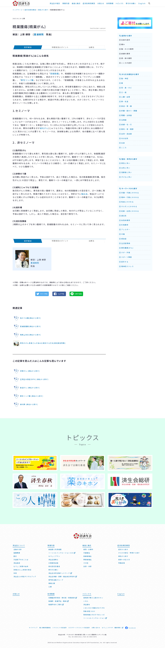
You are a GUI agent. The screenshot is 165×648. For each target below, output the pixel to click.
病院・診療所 (88, 549)
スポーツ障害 (125, 257)
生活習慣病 (124, 243)
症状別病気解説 (89, 3)
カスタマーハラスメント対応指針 (79, 627)
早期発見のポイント (60, 47)
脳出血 (84, 193)
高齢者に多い (125, 172)
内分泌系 (123, 138)
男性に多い (124, 163)
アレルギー (124, 229)
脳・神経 (123, 78)
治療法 (91, 47)
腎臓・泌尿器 (125, 115)
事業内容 (65, 3)
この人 (85, 601)
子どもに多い (125, 177)
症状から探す (125, 36)
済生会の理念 (55, 3)
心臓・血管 (124, 97)
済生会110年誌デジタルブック (25, 576)
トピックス (119, 3)
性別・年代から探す (128, 159)
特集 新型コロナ (89, 611)
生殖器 (123, 120)
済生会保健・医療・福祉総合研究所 (62, 576)
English (142, 3)
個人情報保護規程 (45, 627)
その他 (85, 563)
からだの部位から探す (129, 74)
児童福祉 (86, 553)
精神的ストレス (126, 266)
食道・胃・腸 (125, 106)
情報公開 (51, 583)
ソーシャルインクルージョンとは (62, 553)
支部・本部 (87, 566)
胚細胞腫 (54, 73)
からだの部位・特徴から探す (129, 553)
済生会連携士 (53, 560)
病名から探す (123, 556)
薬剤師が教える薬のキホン (93, 598)
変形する (123, 262)
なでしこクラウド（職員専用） (112, 627)
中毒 (122, 234)
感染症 (123, 239)
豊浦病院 (39, 34)
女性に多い (124, 168)
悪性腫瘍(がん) (126, 248)
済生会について (19, 545)
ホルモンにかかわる (128, 206)
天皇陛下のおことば (21, 560)
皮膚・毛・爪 (125, 124)
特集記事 (121, 563)
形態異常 (123, 225)
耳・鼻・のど (125, 88)
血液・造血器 (125, 134)
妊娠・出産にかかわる (129, 211)
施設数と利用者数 (55, 549)
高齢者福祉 (87, 556)
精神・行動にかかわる (129, 197)
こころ (123, 147)
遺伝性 (123, 216)
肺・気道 (123, 101)
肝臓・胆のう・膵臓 (128, 111)
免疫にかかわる (126, 202)
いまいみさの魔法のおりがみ (94, 608)
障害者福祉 (87, 560)
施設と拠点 (76, 3)
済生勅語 (17, 563)
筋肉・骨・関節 (126, 129)
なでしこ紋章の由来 (21, 566)
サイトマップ (33, 627)
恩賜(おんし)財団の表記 (22, 570)
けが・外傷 (124, 252)
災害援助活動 (53, 563)
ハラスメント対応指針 (59, 627)
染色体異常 (124, 220)
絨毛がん (44, 128)
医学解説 (28, 47)
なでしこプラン (54, 556)
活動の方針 (18, 549)
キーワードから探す (128, 188)
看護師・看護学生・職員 (58, 601)
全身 (122, 143)
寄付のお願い (131, 3)
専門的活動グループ (55, 580)
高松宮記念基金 (54, 566)
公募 (50, 587)
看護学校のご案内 (56, 604)
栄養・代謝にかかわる (129, 193)
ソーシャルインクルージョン (95, 618)
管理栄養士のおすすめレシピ (94, 615)
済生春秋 (86, 604)
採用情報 (109, 3)
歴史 (15, 556)
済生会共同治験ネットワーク (60, 573)
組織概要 (17, 553)
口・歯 (123, 92)
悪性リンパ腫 (27, 80)
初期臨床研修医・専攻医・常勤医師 (62, 598)
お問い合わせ (96, 627)
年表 (15, 573)
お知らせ (100, 3)
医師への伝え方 (124, 560)
